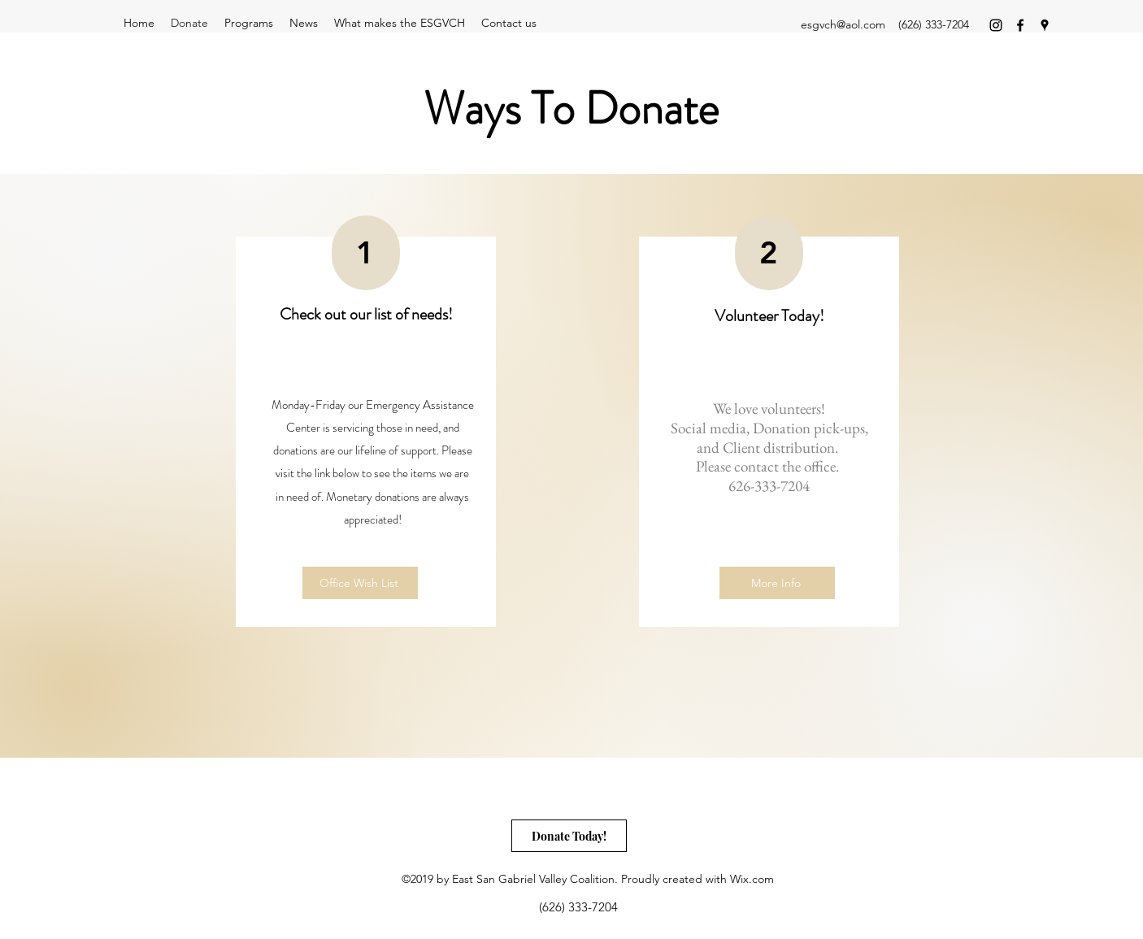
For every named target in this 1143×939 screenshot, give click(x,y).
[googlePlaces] (1045, 25)
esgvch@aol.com (843, 24)
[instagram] (996, 25)
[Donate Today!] (569, 835)
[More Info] (777, 583)
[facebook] (1020, 25)
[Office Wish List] (360, 583)
